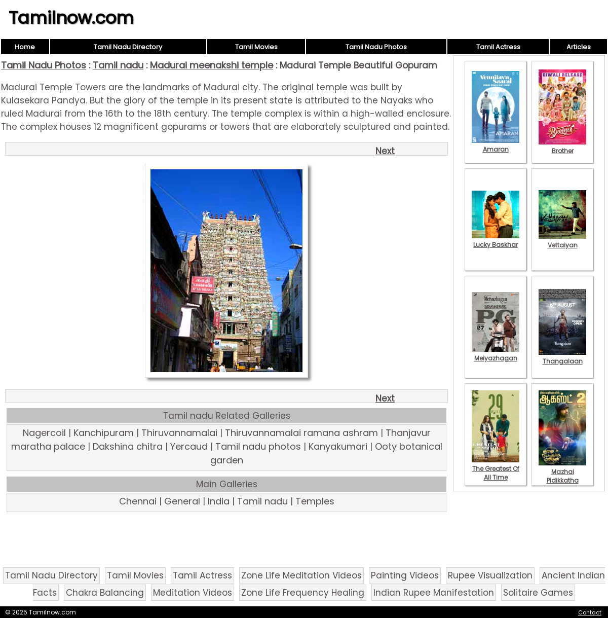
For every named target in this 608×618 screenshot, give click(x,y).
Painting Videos (405, 575)
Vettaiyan (562, 240)
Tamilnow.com (71, 18)
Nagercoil (44, 432)
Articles (578, 47)
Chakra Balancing (105, 593)
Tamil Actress (498, 47)
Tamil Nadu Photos (376, 47)
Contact (589, 612)
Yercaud (189, 446)
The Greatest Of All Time (495, 469)
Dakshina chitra (128, 446)
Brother (562, 146)
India (219, 501)
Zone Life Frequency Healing (302, 593)
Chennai (138, 501)
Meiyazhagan (495, 353)
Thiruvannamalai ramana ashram (301, 432)
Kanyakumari (338, 446)
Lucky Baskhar (495, 240)
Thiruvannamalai (179, 432)
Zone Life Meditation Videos (301, 575)
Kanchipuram (103, 432)
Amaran (495, 145)
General (182, 501)
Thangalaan (562, 357)
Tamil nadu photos (258, 446)
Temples (314, 501)
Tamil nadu (118, 65)
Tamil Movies (256, 47)
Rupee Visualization (490, 575)
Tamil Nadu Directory (128, 47)
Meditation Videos (192, 593)
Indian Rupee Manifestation (433, 593)
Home (25, 47)
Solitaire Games (538, 593)
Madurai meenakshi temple (211, 65)
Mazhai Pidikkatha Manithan (562, 476)
